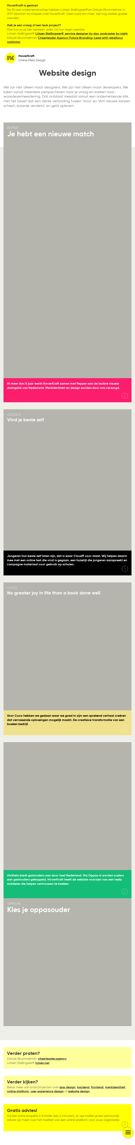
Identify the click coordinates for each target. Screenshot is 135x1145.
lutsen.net (42, 1063)
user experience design (47, 1091)
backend (83, 1087)
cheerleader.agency (52, 1058)
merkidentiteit (115, 1087)
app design (67, 1087)
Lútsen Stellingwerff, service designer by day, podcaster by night (81, 33)
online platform (18, 1091)
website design (78, 1091)
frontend (97, 1087)
